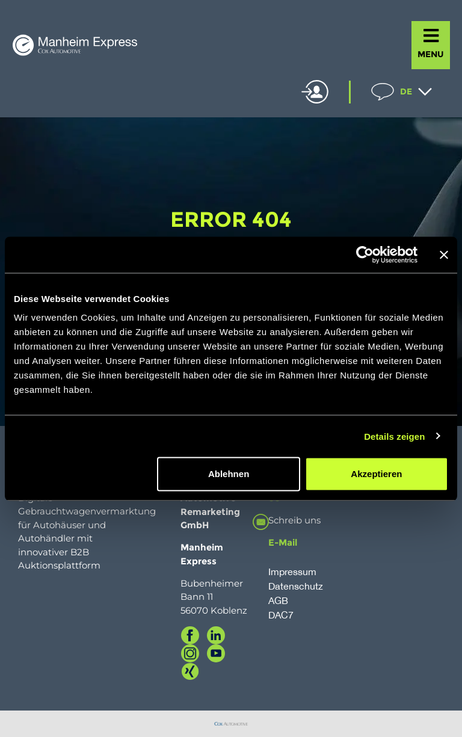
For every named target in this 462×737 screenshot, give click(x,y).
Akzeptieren (376, 474)
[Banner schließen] (444, 254)
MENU (430, 54)
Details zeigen (394, 436)
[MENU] (431, 36)
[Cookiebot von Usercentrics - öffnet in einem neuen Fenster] (364, 254)
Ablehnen (228, 474)
